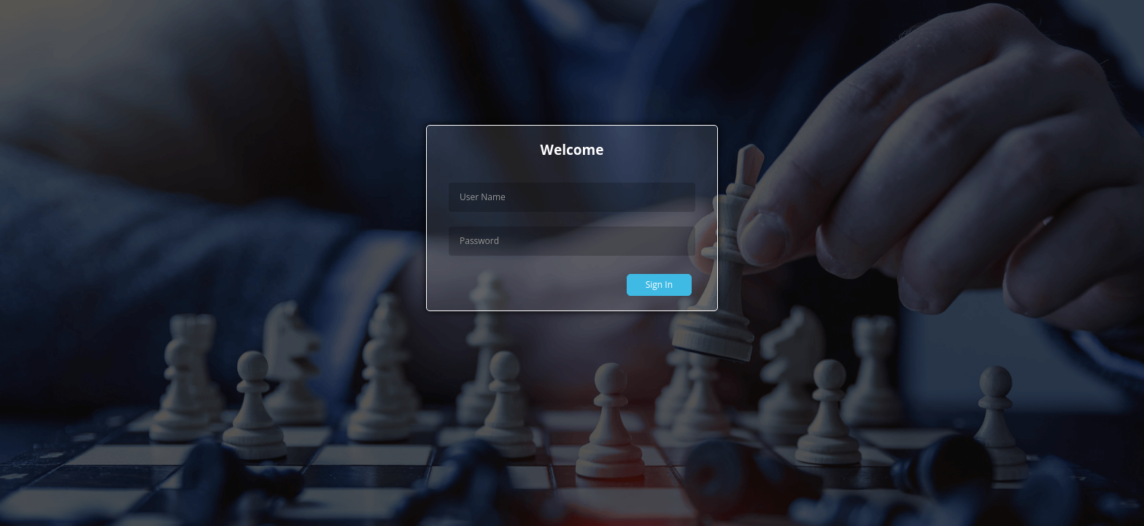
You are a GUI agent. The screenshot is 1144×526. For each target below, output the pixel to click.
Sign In (659, 284)
